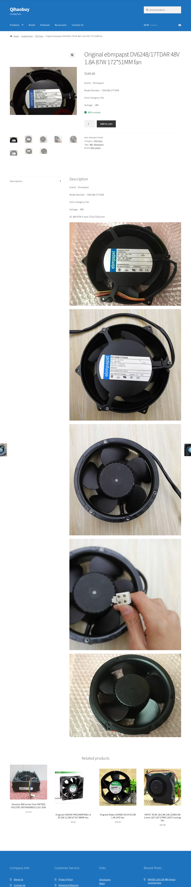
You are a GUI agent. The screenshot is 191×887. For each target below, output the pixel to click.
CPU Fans (39, 36)
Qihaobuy (19, 9)
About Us (18, 879)
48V (91, 144)
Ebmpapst (99, 144)
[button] (72, 55)
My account (61, 24)
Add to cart (106, 123)
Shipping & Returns (68, 885)
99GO (102, 883)
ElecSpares (105, 879)
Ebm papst (96, 148)
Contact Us (77, 24)
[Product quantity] (89, 123)
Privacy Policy (65, 879)
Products (14, 24)
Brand (32, 24)
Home (16, 36)
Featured (44, 24)
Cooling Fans (27, 36)
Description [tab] (16, 181)
